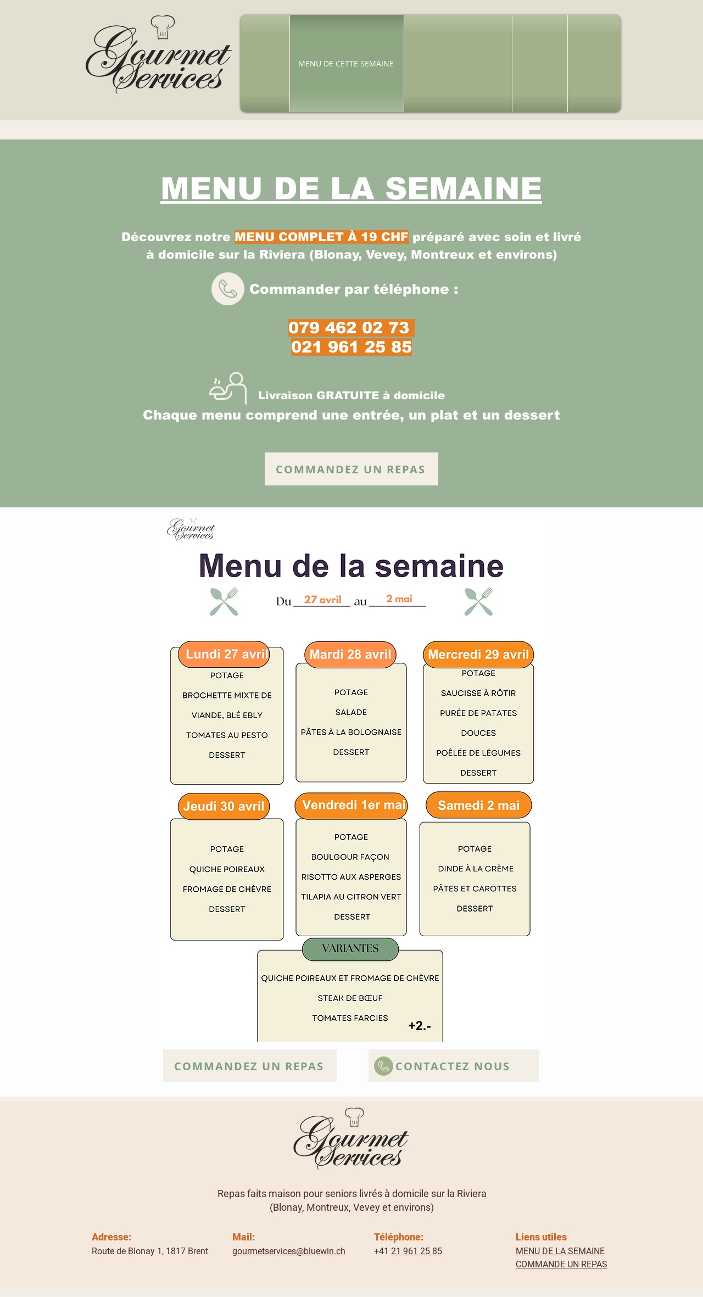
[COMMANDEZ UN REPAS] (351, 468)
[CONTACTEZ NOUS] (454, 1065)
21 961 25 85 (416, 1251)
